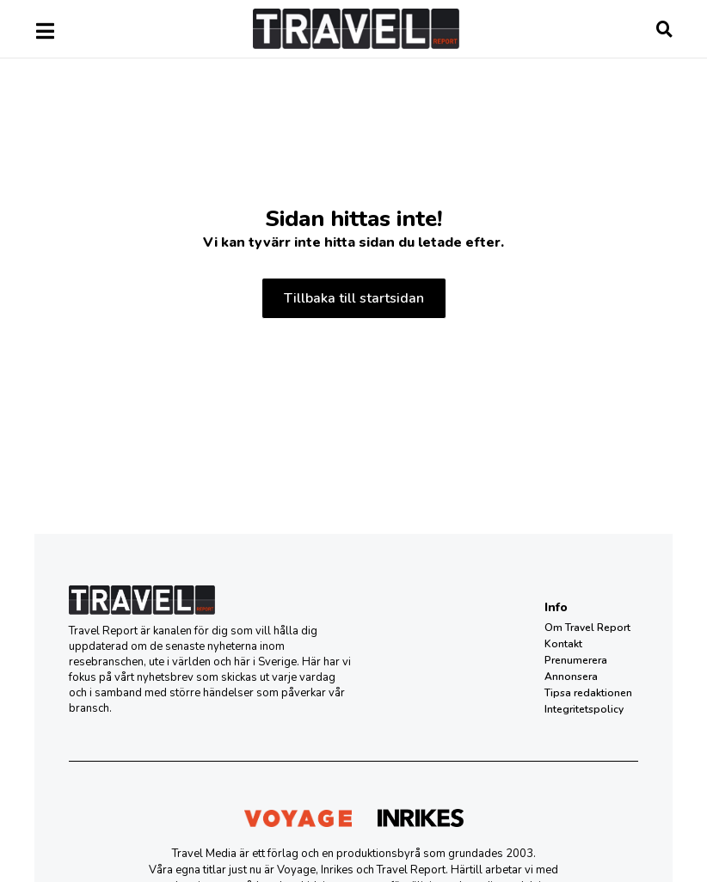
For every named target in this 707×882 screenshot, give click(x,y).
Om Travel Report (587, 627)
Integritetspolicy (584, 709)
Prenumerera (575, 660)
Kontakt (563, 644)
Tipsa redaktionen (588, 693)
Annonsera (571, 676)
